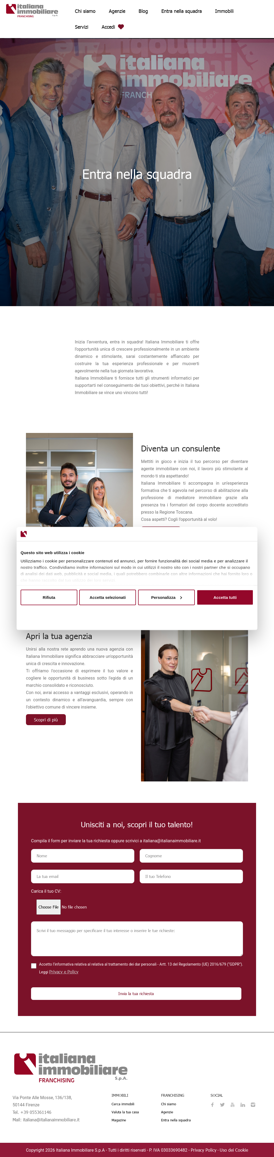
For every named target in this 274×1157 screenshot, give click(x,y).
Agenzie (117, 11)
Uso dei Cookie (234, 1150)
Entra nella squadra (181, 11)
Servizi (81, 27)
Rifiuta (49, 597)
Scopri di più (46, 719)
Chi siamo (85, 11)
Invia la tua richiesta (136, 993)
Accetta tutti (225, 597)
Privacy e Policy (63, 971)
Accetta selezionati (108, 597)
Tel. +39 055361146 (32, 1112)
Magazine (119, 1120)
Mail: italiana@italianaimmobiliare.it (46, 1119)
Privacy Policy (203, 1150)
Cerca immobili (123, 1104)
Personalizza (166, 597)
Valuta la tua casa (125, 1112)
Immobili (224, 11)
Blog (143, 11)
